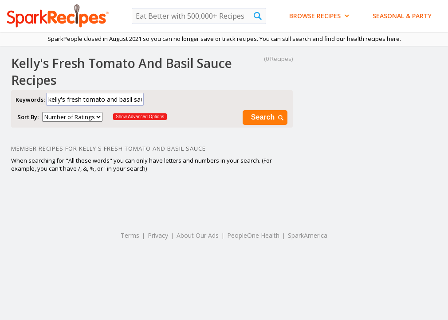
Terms (130, 235)
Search (268, 117)
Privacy (158, 235)
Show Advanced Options (140, 116)
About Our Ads (198, 235)
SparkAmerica (307, 235)
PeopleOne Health (253, 235)
